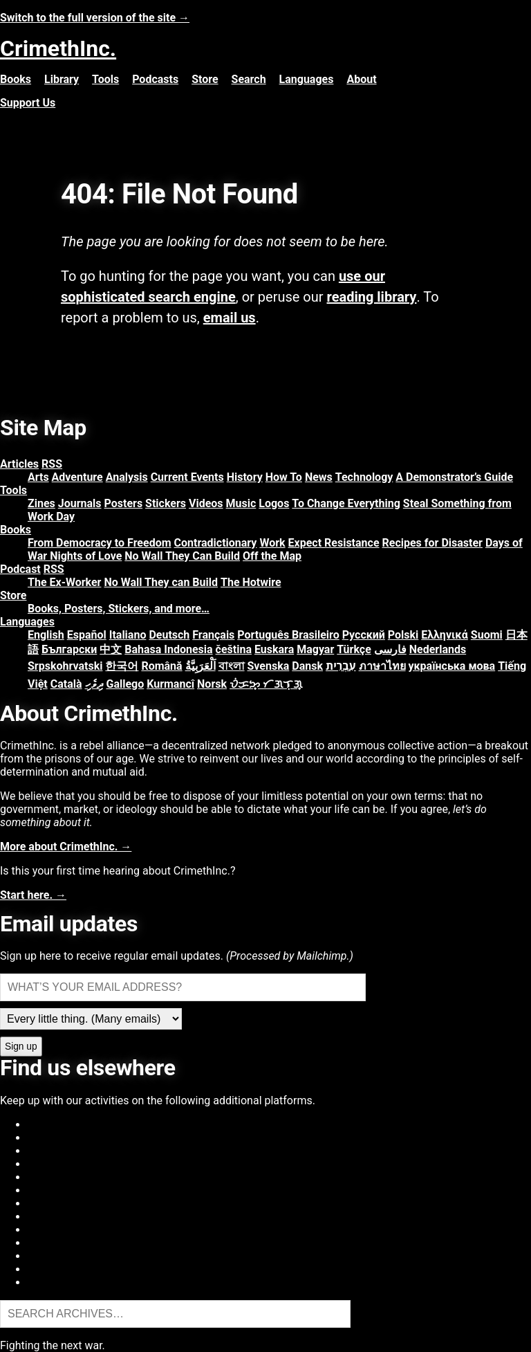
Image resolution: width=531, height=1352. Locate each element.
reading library (372, 297)
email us (229, 317)
